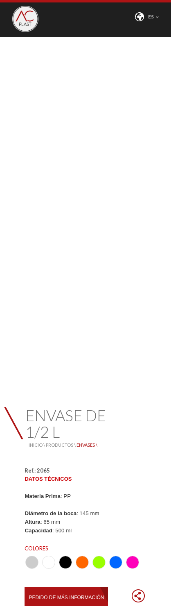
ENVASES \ (86, 445)
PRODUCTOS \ (61, 445)
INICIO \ (37, 445)
